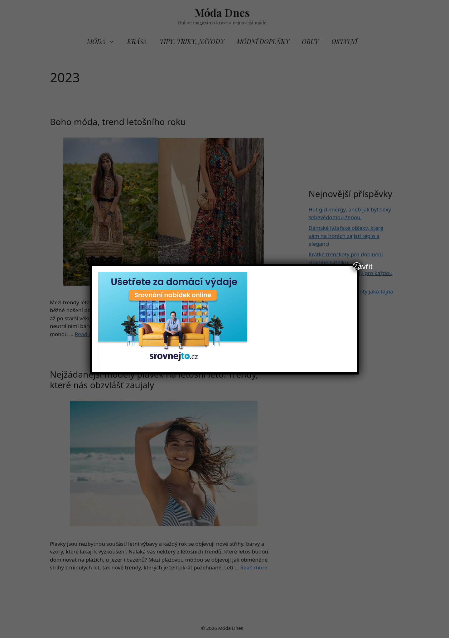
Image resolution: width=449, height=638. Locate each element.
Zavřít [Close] (357, 266)
